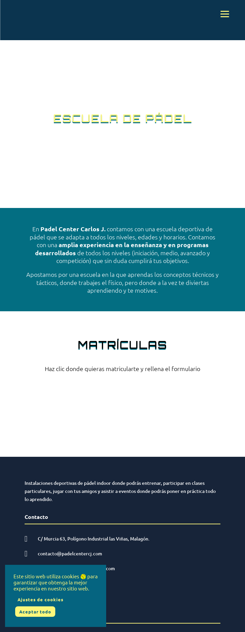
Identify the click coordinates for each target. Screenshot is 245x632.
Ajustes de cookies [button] (40, 599)
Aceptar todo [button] (35, 611)
